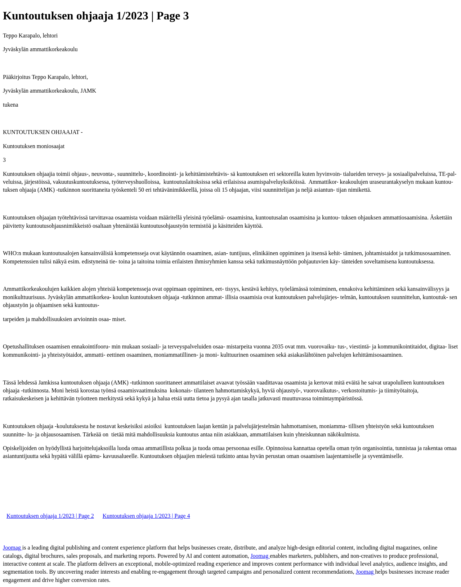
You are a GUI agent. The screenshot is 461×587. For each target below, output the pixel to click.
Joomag (12, 547)
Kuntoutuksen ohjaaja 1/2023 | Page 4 (146, 516)
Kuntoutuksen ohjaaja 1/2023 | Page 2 (50, 516)
